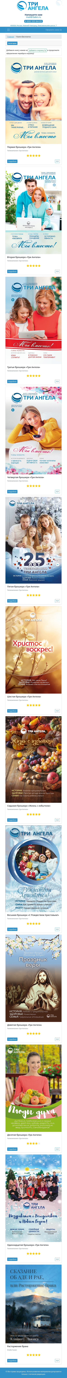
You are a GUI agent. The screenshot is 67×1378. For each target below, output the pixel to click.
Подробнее (12, 161)
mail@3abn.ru (33, 17)
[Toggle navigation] (8, 30)
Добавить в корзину (37, 50)
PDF (57, 161)
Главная (10, 37)
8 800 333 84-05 (33, 21)
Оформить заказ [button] (54, 30)
